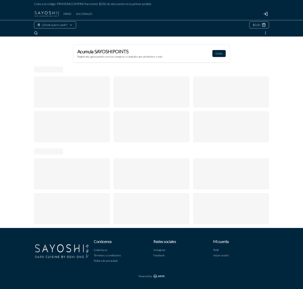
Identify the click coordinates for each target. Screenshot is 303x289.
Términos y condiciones (107, 255)
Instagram (159, 250)
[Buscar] (36, 33)
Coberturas (100, 250)
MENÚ (67, 13)
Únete (219, 53)
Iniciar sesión (221, 255)
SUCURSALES (84, 13)
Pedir (216, 250)
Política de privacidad (105, 260)
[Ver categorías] (265, 33)
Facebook (159, 255)
